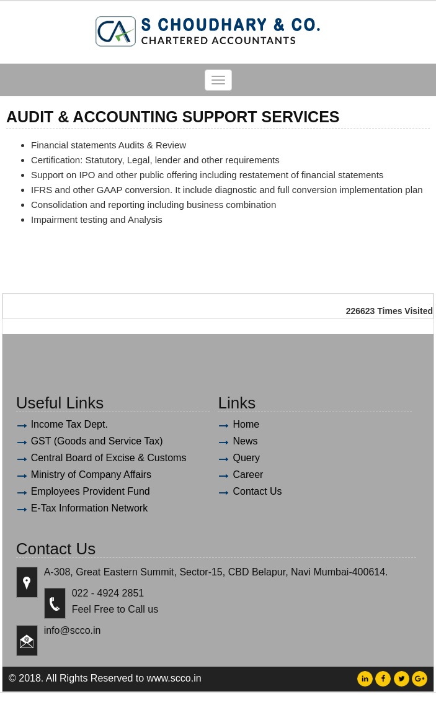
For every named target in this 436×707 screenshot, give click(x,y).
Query (246, 458)
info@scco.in (72, 630)
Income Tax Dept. (69, 424)
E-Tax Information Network (89, 508)
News (245, 441)
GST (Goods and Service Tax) (97, 441)
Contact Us (257, 491)
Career (248, 474)
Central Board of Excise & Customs (109, 458)
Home (246, 424)
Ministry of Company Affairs (91, 474)
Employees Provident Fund (90, 491)
